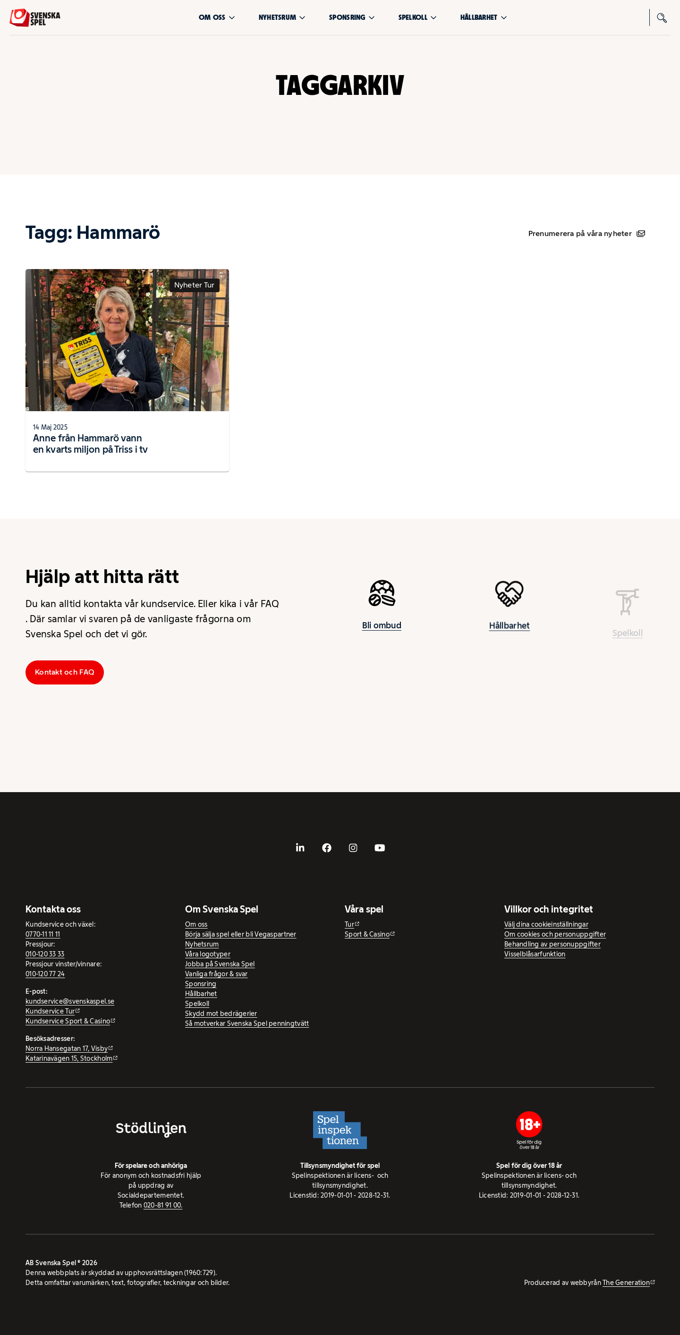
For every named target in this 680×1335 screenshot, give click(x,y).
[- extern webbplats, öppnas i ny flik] (300, 847)
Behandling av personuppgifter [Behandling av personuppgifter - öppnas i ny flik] (552, 944)
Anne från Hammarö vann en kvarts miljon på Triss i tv (90, 443)
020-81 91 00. (163, 1205)
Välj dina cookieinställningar (546, 924)
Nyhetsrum (282, 17)
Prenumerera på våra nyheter (586, 233)
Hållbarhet (483, 17)
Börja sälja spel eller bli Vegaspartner (241, 934)
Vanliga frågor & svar (216, 974)
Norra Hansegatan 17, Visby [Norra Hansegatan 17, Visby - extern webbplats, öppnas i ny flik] (67, 1048)
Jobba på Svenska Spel (220, 964)
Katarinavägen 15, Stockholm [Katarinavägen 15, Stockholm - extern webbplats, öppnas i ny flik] (69, 1058)
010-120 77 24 (45, 974)
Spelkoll (418, 17)
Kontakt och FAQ (64, 672)
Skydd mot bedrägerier (221, 1013)
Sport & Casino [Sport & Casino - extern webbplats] (367, 934)
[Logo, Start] (34, 17)
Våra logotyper (207, 954)
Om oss (217, 17)
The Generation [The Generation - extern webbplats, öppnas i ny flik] (626, 1282)
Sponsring (351, 17)
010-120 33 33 (45, 954)
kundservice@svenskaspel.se (70, 1001)
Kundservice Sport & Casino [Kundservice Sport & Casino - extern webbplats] (68, 1021)
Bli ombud (381, 629)
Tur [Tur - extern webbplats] (349, 924)
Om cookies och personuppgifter (555, 934)
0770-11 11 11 (43, 934)
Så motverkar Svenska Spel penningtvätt (247, 1023)
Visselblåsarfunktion (534, 954)
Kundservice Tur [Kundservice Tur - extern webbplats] (50, 1011)
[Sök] (662, 17)
